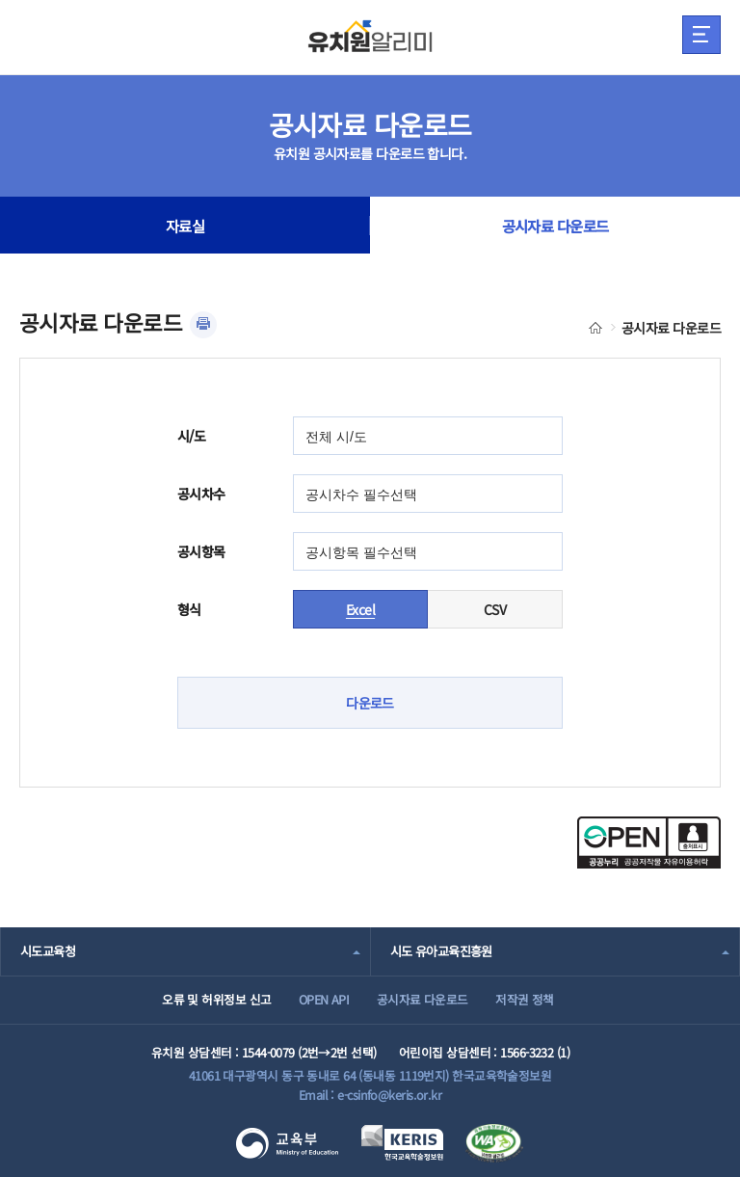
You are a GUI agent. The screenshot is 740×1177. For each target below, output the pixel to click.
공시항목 (201, 551)
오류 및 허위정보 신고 (216, 999)
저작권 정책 (524, 999)
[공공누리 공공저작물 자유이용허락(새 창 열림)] (649, 862)
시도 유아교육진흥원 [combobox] (441, 951)
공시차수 (201, 493)
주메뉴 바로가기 (0, 0)
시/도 (191, 435)
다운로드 (370, 702)
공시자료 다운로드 (555, 225)
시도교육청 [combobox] (47, 951)
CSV (495, 609)
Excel (360, 609)
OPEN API (324, 999)
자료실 (185, 225)
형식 (189, 609)
